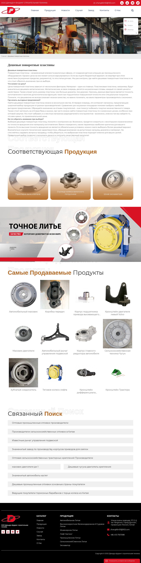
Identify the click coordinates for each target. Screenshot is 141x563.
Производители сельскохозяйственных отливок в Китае (43, 431)
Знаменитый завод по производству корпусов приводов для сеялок (50, 449)
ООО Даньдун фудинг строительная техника (24, 3)
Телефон (129, 25)
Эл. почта (129, 21)
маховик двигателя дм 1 (25, 466)
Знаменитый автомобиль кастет (30, 475)
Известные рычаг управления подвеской (35, 440)
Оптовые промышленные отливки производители (40, 423)
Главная (3, 56)
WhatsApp (129, 29)
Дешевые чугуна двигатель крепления (89, 466)
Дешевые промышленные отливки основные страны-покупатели (48, 484)
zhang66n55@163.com (105, 3)
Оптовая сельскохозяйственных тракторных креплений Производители (52, 458)
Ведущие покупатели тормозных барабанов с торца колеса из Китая (50, 493)
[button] (129, 179)
